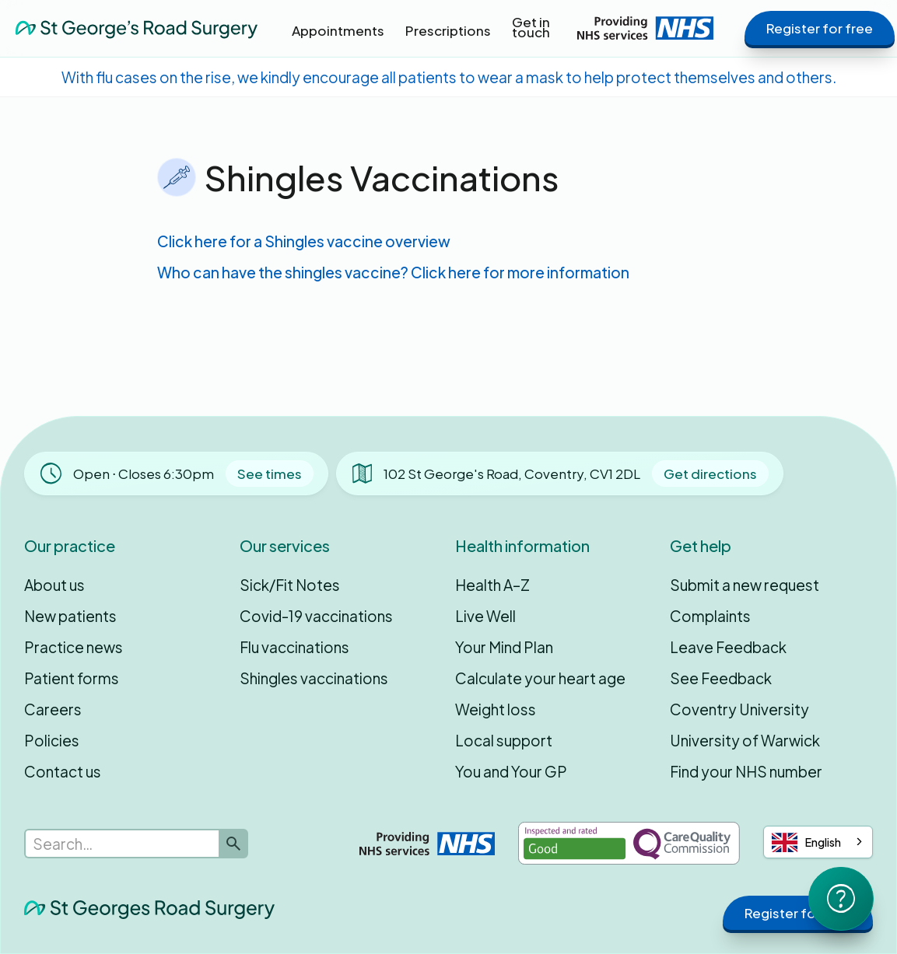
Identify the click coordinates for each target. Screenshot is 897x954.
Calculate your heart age (540, 678)
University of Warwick (745, 740)
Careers (53, 709)
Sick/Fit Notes (290, 584)
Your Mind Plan (504, 647)
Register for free (819, 28)
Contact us (62, 771)
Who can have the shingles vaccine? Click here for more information (393, 272)
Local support (503, 740)
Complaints (710, 615)
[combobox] (818, 842)
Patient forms (71, 678)
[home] (137, 27)
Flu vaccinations (294, 647)
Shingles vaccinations (314, 678)
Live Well (485, 615)
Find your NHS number (746, 771)
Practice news (73, 647)
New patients (70, 615)
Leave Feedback (728, 647)
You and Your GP (511, 771)
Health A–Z (492, 584)
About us (54, 584)
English (806, 842)
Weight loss (495, 709)
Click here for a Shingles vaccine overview (303, 241)
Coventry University (739, 709)
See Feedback (721, 678)
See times (269, 473)
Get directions (710, 473)
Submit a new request (744, 584)
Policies (51, 740)
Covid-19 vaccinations (316, 615)
